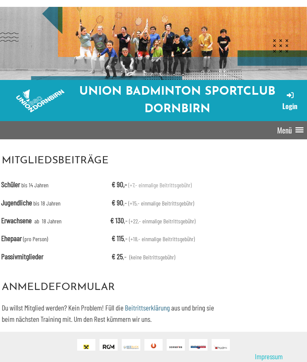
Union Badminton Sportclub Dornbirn (177, 100)
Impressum (269, 356)
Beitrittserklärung (147, 307)
